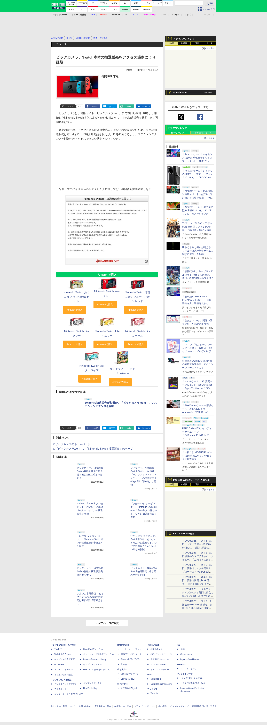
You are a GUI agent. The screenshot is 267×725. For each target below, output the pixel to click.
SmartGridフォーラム (93, 649)
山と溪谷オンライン (130, 674)
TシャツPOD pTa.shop (191, 678)
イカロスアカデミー (160, 669)
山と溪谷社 (122, 669)
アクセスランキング (184, 38)
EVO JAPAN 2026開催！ (184, 533)
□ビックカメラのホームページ (72, 444)
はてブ (112, 106)
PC (126, 14)
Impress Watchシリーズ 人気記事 (191, 480)
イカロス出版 (153, 645)
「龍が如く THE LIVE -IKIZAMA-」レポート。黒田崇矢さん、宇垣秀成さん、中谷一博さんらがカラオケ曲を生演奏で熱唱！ (197, 303)
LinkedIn (146, 106)
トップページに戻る (107, 623)
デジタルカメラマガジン (65, 684)
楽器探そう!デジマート (131, 654)
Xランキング (180, 128)
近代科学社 (122, 684)
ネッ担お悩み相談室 (63, 674)
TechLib (154, 693)
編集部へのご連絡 (122, 706)
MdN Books (156, 679)
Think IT (58, 649)
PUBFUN (181, 664)
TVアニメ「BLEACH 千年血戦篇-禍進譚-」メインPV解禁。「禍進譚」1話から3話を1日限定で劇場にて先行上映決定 (198, 230)
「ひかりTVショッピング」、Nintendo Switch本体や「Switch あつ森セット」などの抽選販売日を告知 (143, 510)
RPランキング (177, 133)
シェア (95, 106)
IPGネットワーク (185, 674)
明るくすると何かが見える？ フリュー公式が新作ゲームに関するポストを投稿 (197, 251)
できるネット (60, 689)
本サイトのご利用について (63, 706)
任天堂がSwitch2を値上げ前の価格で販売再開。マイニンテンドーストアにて (197, 364)
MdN (149, 674)
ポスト (70, 106)
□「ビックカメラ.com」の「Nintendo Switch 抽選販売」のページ (93, 448)
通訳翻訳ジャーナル (160, 659)
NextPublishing (90, 688)
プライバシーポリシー (144, 706)
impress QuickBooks (189, 659)
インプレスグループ (179, 706)
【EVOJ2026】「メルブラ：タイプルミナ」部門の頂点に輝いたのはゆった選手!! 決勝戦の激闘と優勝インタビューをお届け (197, 596)
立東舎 (124, 664)
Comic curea (186, 654)
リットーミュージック (131, 649)
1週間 (197, 43)
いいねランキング (203, 133)
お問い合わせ (85, 706)
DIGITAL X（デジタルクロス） (97, 669)
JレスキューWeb (158, 664)
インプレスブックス (92, 683)
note (129, 106)
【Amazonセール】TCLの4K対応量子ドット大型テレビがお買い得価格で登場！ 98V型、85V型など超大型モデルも (197, 198)
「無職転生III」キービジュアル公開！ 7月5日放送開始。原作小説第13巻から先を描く (198, 274)
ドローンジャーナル (63, 669)
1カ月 (209, 43)
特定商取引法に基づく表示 (204, 706)
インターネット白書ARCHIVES (68, 694)
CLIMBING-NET (128, 679)
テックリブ (152, 689)
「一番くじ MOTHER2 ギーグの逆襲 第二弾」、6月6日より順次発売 (197, 455)
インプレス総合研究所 (64, 659)
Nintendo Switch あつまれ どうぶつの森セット (77, 297)
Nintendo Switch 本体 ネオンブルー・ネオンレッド (138, 297)
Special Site (180, 92)
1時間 (171, 43)
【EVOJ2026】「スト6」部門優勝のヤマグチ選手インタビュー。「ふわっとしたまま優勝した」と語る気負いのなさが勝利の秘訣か (197, 559)
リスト (80, 106)
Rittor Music (123, 645)
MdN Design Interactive (161, 684)
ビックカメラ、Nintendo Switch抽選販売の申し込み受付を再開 (143, 571)
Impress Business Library (94, 659)
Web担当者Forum (62, 654)
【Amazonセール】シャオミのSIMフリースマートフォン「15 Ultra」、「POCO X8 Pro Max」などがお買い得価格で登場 (197, 177)
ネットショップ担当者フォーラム (98, 654)
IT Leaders (59, 664)
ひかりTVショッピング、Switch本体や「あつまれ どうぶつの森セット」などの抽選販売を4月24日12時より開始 (143, 542)
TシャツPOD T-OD (130, 659)
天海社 (183, 649)
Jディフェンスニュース (161, 654)
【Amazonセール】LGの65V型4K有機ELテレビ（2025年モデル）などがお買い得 (197, 210)
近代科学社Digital (129, 688)
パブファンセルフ (188, 669)
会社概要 (162, 706)
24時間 (184, 43)
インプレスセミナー (92, 664)
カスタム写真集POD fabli (192, 683)
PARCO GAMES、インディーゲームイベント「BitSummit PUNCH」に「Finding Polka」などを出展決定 (197, 435)
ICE (178, 645)
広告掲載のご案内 (103, 706)
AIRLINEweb (156, 649)
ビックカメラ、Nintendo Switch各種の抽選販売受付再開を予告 (90, 571)
